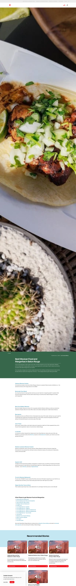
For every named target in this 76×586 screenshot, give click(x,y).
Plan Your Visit (57, 5)
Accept (12, 582)
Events (36, 5)
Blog (65, 1)
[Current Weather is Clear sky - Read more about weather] (68, 1)
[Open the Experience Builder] (64, 5)
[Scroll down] (38, 582)
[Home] (9, 5)
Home (9, 353)
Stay (50, 5)
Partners (60, 1)
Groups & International (41, 1)
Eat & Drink (43, 5)
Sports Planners (52, 1)
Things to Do (28, 5)
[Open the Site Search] (67, 5)
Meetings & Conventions (28, 1)
